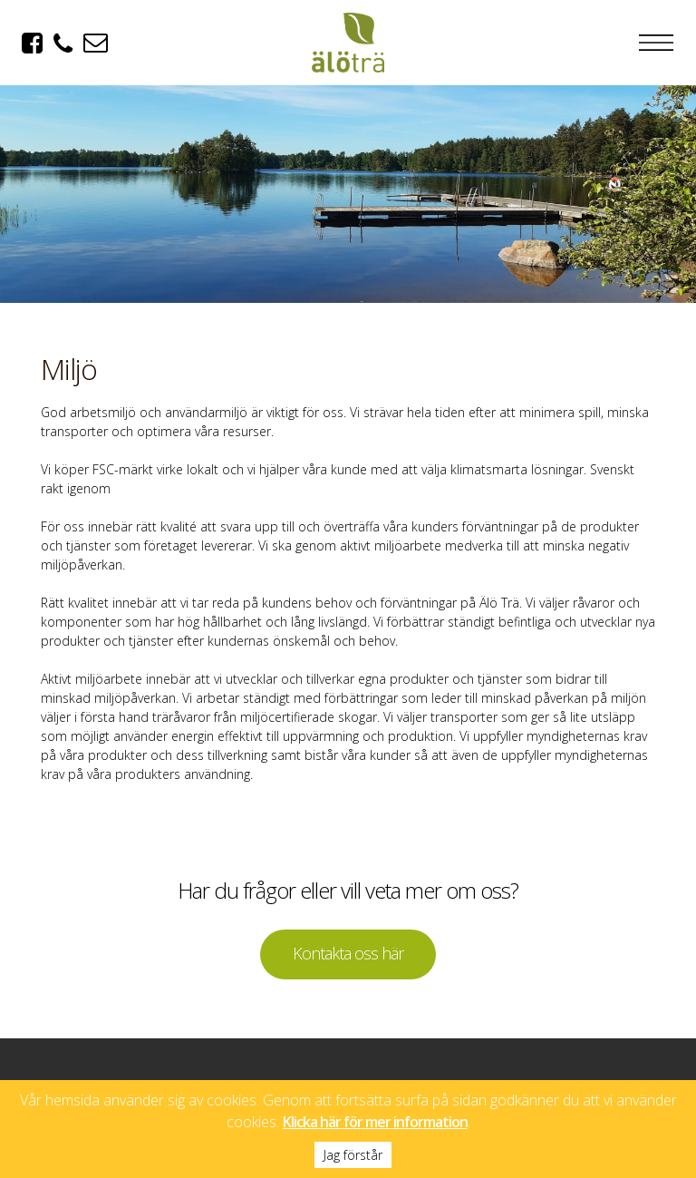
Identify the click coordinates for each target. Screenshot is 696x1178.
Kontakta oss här (348, 953)
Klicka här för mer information (375, 1122)
